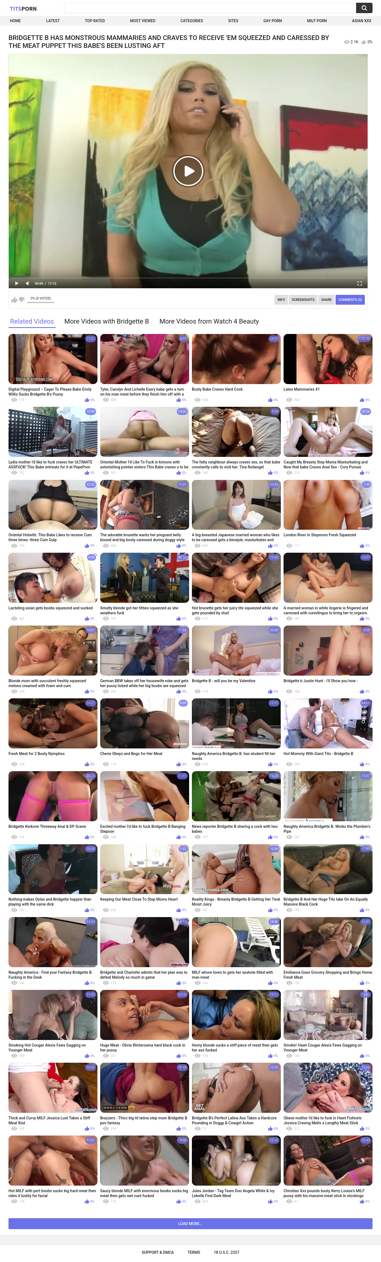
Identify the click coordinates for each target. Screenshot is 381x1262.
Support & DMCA (158, 1252)
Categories (191, 21)
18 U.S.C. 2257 (226, 1252)
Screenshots (303, 300)
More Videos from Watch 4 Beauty (209, 321)
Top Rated (95, 21)
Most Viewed (142, 21)
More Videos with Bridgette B (106, 321)
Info (281, 300)
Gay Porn (273, 21)
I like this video (14, 299)
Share (326, 300)
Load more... (190, 1223)
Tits (23, 8)
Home (15, 21)
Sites (233, 21)
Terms (193, 1252)
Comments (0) (350, 300)
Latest (53, 21)
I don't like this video (21, 299)
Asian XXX (361, 21)
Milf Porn (317, 21)
